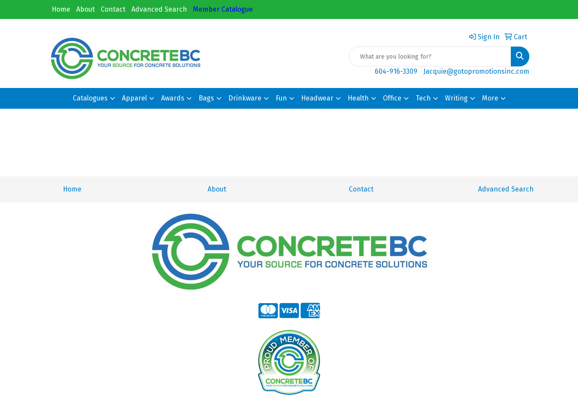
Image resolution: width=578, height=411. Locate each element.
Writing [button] (456, 98)
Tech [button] (423, 98)
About (85, 9)
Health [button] (358, 98)
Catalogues (90, 98)
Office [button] (392, 98)
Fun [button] (281, 98)
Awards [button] (172, 98)
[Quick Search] (430, 56)
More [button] (490, 98)
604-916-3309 (396, 71)
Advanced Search (159, 9)
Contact (113, 9)
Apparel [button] (134, 98)
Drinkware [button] (244, 98)
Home (61, 9)
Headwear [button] (317, 98)
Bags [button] (206, 98)
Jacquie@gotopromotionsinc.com (476, 71)
